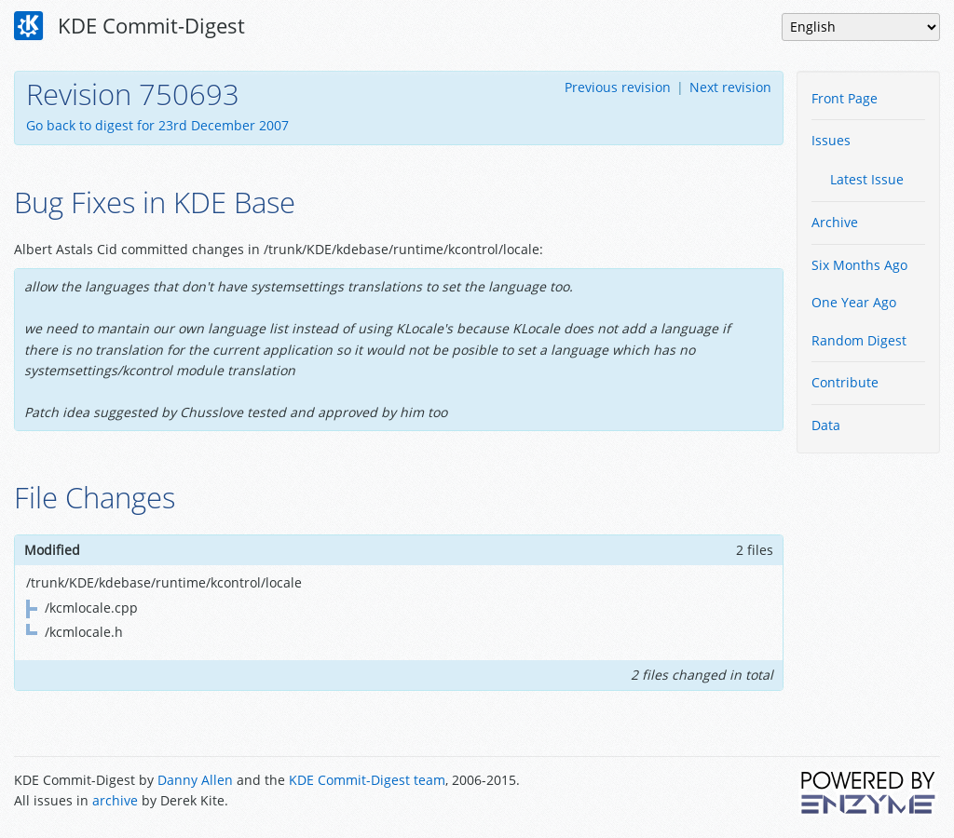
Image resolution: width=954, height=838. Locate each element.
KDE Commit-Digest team (367, 780)
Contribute (845, 382)
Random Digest (858, 340)
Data (825, 425)
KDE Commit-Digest (129, 26)
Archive (834, 222)
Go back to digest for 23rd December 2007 (157, 125)
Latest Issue (867, 179)
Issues (831, 140)
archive (115, 800)
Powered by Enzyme (869, 792)
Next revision (730, 87)
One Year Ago (853, 302)
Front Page (844, 98)
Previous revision (618, 87)
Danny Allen (195, 780)
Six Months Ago (859, 265)
